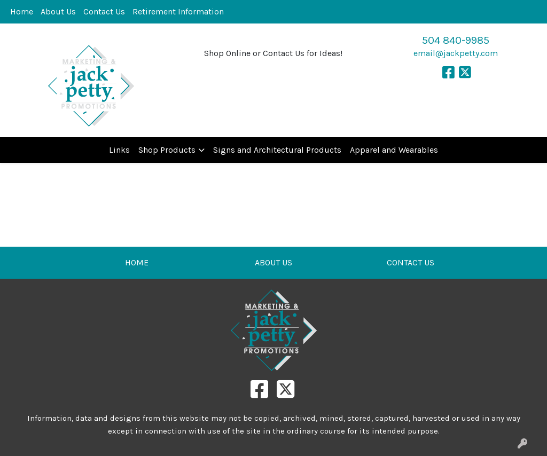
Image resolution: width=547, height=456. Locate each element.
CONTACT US (410, 262)
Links (119, 150)
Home (21, 11)
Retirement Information (178, 11)
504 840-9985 (455, 40)
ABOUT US (273, 262)
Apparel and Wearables (394, 150)
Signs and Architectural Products (277, 150)
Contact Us (104, 11)
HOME (137, 262)
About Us (58, 11)
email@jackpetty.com (455, 53)
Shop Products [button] (167, 150)
